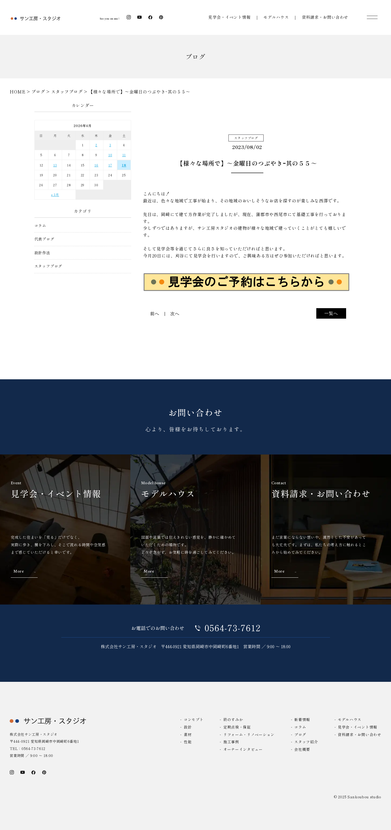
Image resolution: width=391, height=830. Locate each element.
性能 (188, 741)
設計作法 (42, 252)
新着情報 (302, 719)
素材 (188, 734)
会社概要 (302, 749)
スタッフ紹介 (306, 741)
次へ (175, 313)
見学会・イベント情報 (229, 17)
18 (124, 165)
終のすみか (233, 719)
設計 (188, 727)
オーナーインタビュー (243, 749)
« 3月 (55, 194)
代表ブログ (44, 239)
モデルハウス (276, 17)
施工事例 (231, 741)
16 (96, 165)
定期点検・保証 (237, 727)
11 (124, 154)
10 (110, 154)
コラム (40, 225)
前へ (154, 313)
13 (55, 165)
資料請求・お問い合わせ (325, 17)
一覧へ (331, 313)
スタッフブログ (48, 266)
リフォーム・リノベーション (249, 734)
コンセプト (193, 719)
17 (110, 165)
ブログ (300, 734)
